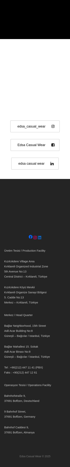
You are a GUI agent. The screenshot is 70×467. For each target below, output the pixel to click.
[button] (5, 9)
